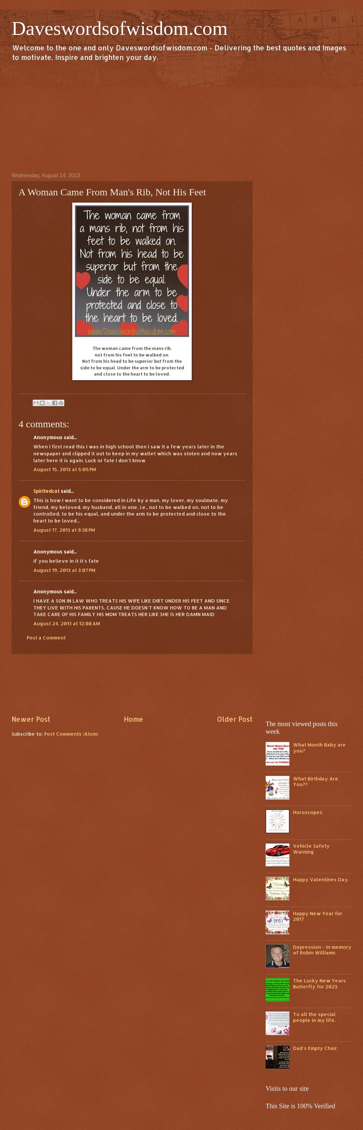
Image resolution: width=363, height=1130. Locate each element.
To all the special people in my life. (314, 1017)
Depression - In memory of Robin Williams (322, 950)
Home (133, 719)
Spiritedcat (46, 491)
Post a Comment (46, 638)
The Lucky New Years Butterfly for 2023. (319, 983)
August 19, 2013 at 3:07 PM (64, 570)
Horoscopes (307, 812)
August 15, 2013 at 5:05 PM (64, 469)
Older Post (234, 719)
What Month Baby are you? (319, 748)
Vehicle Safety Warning (311, 849)
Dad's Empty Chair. (315, 1048)
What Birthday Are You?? (315, 782)
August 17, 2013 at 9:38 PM (64, 530)
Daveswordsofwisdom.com (120, 28)
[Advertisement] (181, 117)
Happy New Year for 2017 (317, 916)
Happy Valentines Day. (321, 879)
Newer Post (31, 719)
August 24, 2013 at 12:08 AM (66, 623)
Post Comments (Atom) (71, 734)
